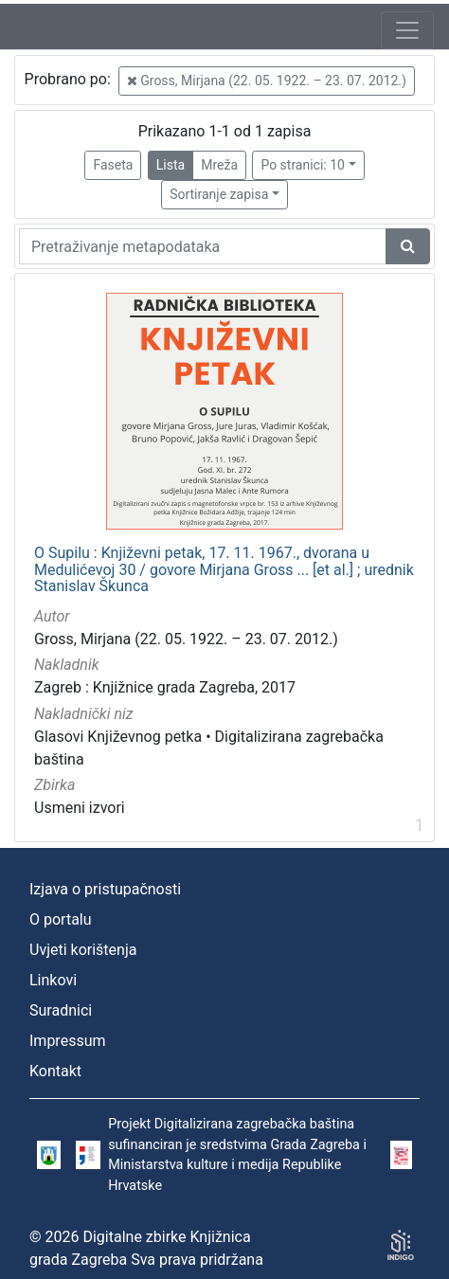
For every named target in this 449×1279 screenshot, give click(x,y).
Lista (170, 164)
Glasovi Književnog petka (118, 737)
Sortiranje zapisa (219, 194)
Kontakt (55, 1071)
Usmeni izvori (79, 808)
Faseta (113, 164)
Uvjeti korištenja (82, 950)
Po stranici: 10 (302, 164)
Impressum (67, 1041)
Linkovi (53, 980)
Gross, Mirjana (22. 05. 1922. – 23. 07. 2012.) (266, 80)
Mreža (219, 164)
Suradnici (60, 1010)
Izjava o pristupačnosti (105, 889)
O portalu (60, 919)
